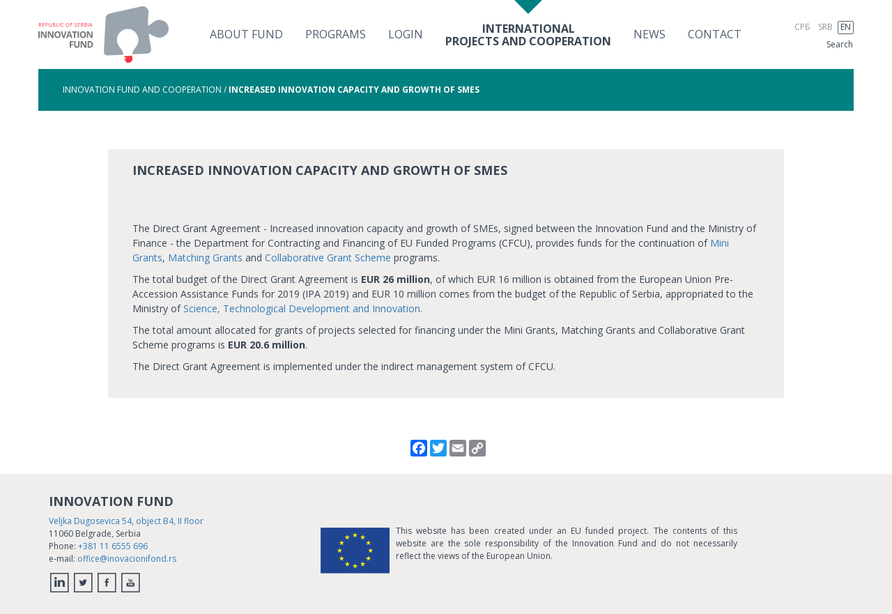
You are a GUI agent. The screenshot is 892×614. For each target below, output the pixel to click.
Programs (335, 34)
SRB (825, 27)
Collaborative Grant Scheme (328, 257)
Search (839, 44)
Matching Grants (205, 257)
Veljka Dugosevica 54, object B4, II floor (126, 521)
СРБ (802, 27)
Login (405, 34)
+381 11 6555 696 (113, 546)
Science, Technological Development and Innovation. (302, 308)
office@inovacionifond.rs (126, 559)
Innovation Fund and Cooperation (142, 89)
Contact (714, 34)
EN (845, 27)
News (649, 34)
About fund (246, 34)
